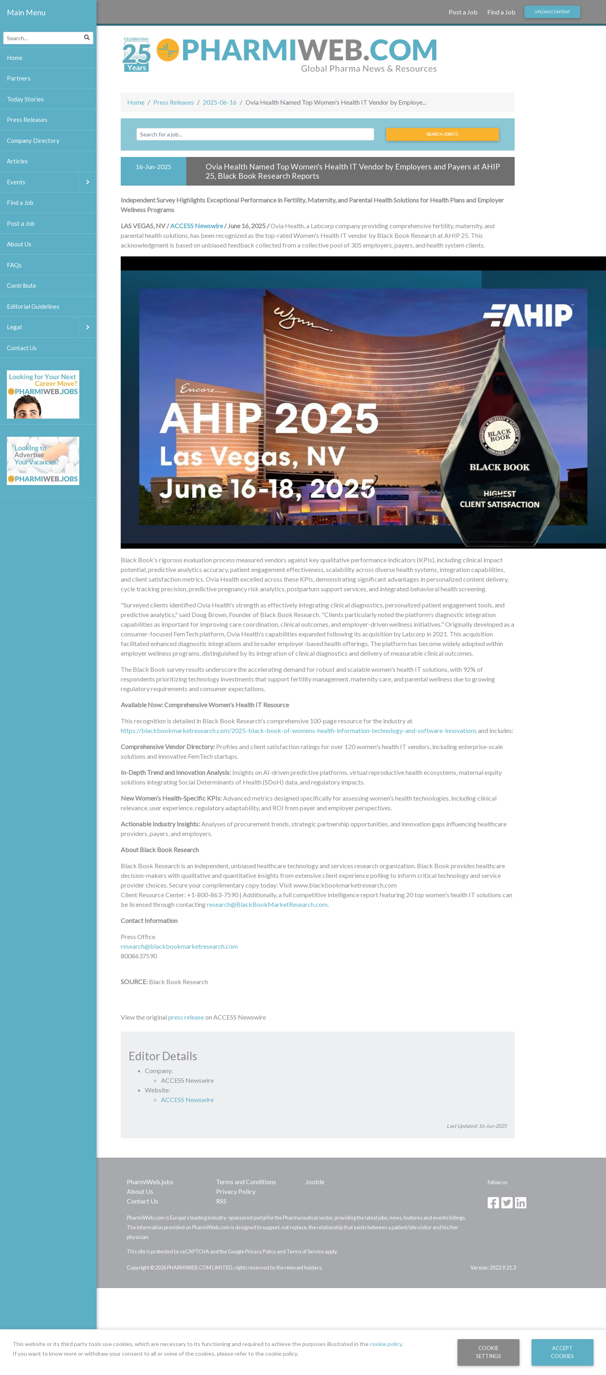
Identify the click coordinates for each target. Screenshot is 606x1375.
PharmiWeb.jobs (150, 1181)
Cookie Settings (488, 1352)
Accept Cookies (562, 1352)
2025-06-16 (220, 102)
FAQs (14, 264)
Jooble (314, 1181)
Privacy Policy (236, 1191)
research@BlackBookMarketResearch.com (267, 904)
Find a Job (501, 12)
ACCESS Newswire (196, 225)
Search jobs (442, 134)
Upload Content (552, 11)
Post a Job (463, 12)
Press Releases (173, 102)
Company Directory (33, 140)
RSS (221, 1201)
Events (52, 182)
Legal (52, 327)
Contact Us (142, 1201)
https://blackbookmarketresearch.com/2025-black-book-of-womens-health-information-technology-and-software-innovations (299, 730)
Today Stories (25, 99)
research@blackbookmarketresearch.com (179, 946)
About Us (140, 1191)
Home (135, 102)
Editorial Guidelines (33, 306)
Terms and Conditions (246, 1181)
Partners (19, 78)
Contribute (21, 285)
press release (186, 1017)
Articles (17, 161)
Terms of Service (305, 1251)
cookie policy (386, 1343)
